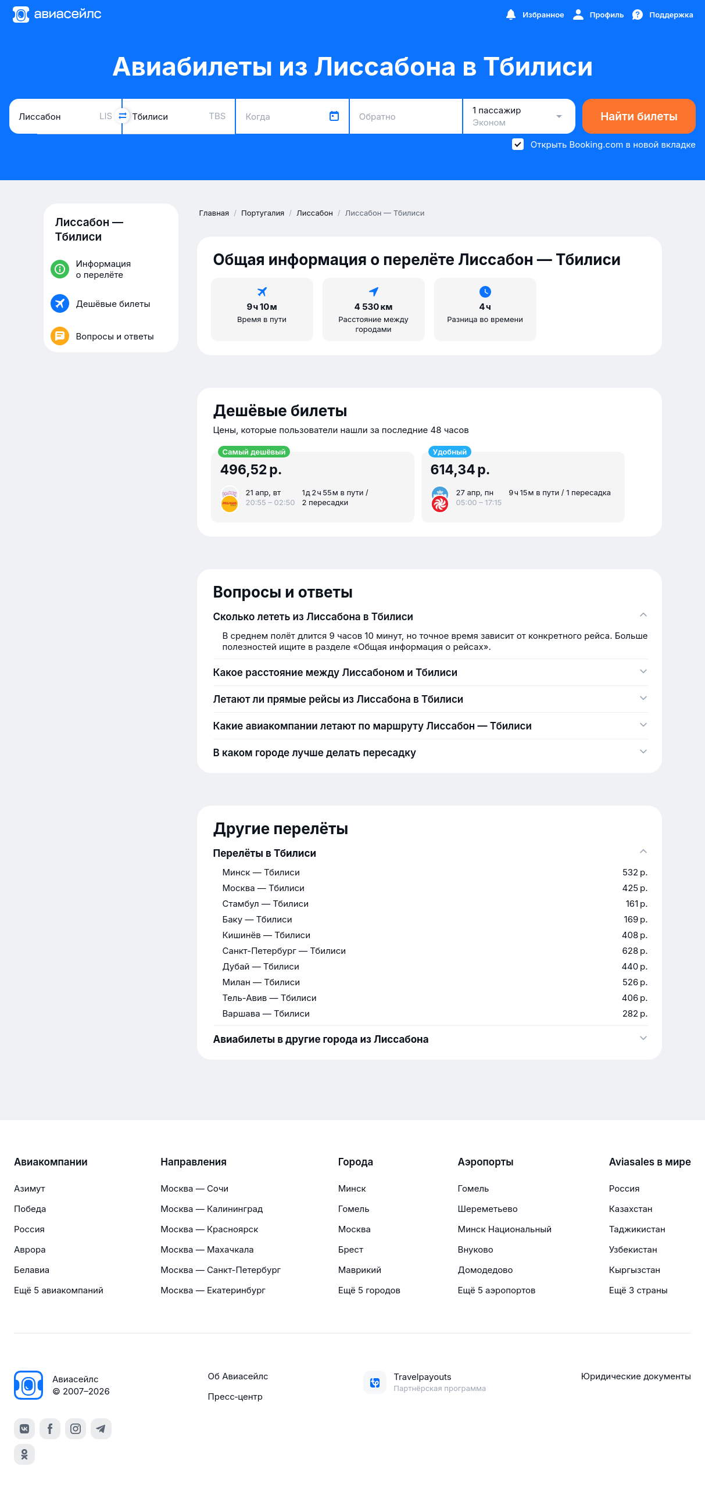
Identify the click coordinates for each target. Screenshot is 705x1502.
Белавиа (31, 1269)
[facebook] (50, 1429)
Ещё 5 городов (369, 1290)
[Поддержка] (662, 15)
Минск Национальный (505, 1229)
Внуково (475, 1249)
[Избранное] (534, 15)
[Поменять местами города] (122, 115)
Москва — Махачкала (206, 1249)
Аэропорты (486, 1162)
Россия (29, 1229)
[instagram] (76, 1429)
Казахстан (631, 1208)
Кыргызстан (635, 1269)
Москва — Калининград (211, 1208)
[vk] (24, 1429)
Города (356, 1162)
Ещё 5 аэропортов (497, 1290)
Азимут (29, 1188)
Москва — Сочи (194, 1188)
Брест (350, 1249)
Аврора (30, 1249)
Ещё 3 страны (638, 1290)
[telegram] (101, 1429)
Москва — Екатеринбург (213, 1290)
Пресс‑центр (235, 1396)
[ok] (24, 1454)
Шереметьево (488, 1208)
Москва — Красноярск (209, 1229)
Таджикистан (637, 1229)
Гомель (354, 1208)
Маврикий (359, 1269)
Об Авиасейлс (238, 1376)
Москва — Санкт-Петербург (220, 1269)
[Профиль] (597, 15)
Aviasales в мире (650, 1162)
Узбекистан (633, 1249)
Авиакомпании (51, 1162)
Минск (352, 1188)
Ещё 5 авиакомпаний (58, 1290)
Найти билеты (639, 116)
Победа (30, 1208)
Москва (354, 1229)
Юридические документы (636, 1376)
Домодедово (485, 1269)
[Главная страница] (56, 14)
